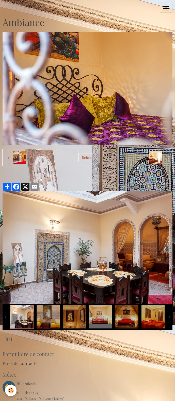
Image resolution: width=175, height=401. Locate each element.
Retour (87, 157)
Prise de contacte (20, 363)
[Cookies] (11, 390)
